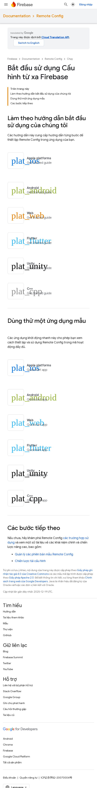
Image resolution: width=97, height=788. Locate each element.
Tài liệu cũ (8, 715)
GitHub (7, 635)
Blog (5, 651)
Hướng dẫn (9, 611)
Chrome (8, 744)
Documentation (16, 16)
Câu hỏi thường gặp (14, 709)
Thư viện (8, 629)
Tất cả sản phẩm (12, 762)
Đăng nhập (86, 4)
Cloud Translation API (55, 37)
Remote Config (49, 16)
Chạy (70, 58)
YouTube (8, 669)
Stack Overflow (12, 691)
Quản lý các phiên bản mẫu (44, 554)
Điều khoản (9, 777)
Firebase (12, 58)
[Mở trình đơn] (6, 4)
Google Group (11, 697)
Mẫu (5, 623)
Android (8, 738)
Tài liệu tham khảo (13, 617)
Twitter (7, 663)
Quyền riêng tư (28, 777)
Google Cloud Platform (16, 756)
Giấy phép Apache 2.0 (21, 577)
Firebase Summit (13, 657)
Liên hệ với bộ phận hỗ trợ (18, 685)
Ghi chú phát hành (14, 703)
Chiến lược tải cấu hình (30, 561)
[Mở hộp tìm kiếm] (66, 4)
